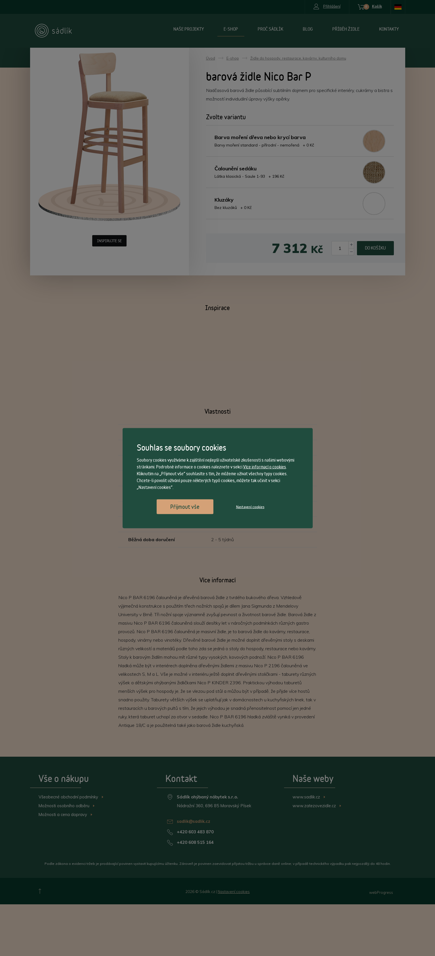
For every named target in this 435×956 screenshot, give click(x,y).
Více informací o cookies (264, 467)
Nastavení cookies (250, 506)
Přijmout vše (184, 506)
